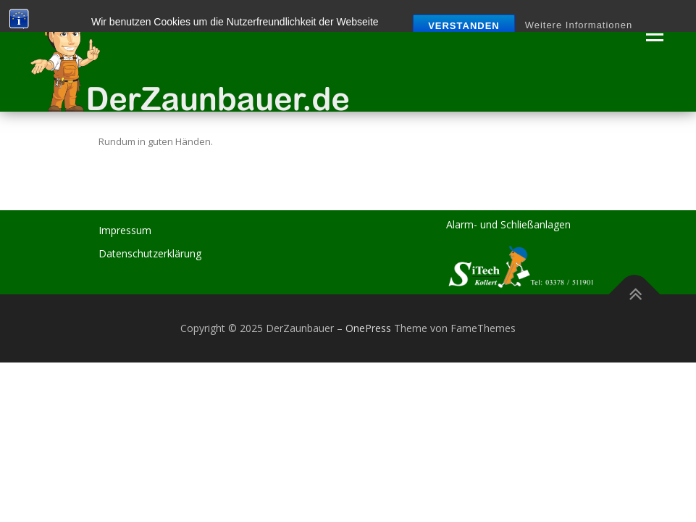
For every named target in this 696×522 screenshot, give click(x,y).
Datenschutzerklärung (149, 253)
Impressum (124, 230)
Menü (654, 34)
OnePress (368, 328)
